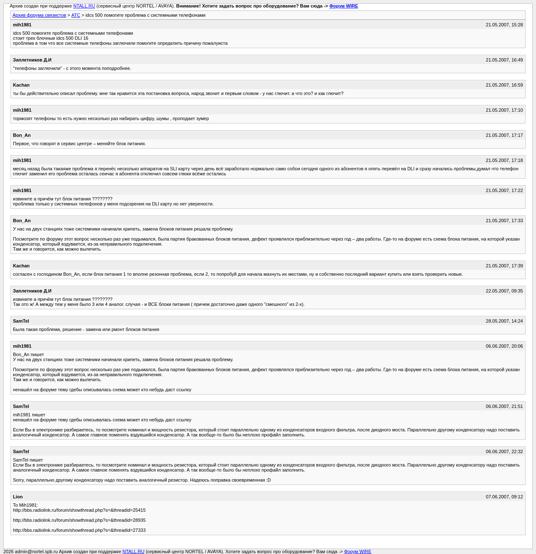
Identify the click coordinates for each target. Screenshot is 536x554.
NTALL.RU (84, 5)
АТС (75, 15)
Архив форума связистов (39, 15)
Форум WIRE (343, 5)
